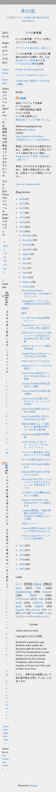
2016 (22, 217)
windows (38, 602)
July (24, 258)
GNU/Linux (23, 598)
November (27, 240)
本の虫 (28, 11)
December (27, 235)
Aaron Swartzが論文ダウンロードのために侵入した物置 (36, 376)
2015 (22, 222)
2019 (22, 203)
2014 (22, 227)
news (19, 588)
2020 (22, 199)
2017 (22, 213)
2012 (22, 545)
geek (34, 616)
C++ (19, 584)
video (41, 598)
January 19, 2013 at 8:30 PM (7, 416)
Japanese (20, 609)
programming (23, 591)
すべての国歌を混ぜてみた (36, 459)
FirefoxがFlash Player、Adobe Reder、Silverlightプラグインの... (36, 293)
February (27, 282)
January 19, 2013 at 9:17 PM (7, 638)
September (27, 249)
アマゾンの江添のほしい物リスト (34, 48)
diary (38, 584)
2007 (22, 569)
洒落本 (25, 308)
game (19, 606)
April (25, 272)
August (26, 254)
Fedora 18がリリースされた (36, 361)
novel (26, 616)
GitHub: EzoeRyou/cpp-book (30, 69)
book (18, 602)
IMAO (33, 595)
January (26, 286)
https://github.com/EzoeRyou (30, 136)
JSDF (23, 613)
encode (34, 613)
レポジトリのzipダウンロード (31, 75)
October (26, 244)
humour (47, 591)
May (24, 268)
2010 (22, 555)
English (39, 606)
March (25, 277)
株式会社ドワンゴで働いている (32, 119)
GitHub (27, 17)
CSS (45, 613)
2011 (22, 550)
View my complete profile (28, 184)
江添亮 (6, 465)
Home (6, 741)
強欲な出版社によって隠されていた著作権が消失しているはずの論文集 (36, 427)
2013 (22, 231)
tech (49, 609)
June (24, 263)
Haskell (43, 616)
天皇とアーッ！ (30, 523)
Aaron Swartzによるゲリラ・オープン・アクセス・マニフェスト (35, 444)
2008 (22, 564)
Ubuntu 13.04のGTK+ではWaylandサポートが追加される (36, 503)
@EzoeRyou (28, 21)
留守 (24, 313)
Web (38, 588)
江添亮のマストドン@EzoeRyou (32, 139)
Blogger (33, 785)
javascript (35, 609)
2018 (22, 208)
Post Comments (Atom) (5, 762)
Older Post (6, 735)
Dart (18, 616)
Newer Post (6, 728)
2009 (22, 559)
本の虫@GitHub (41, 17)
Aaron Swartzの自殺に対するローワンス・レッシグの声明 (36, 401)
